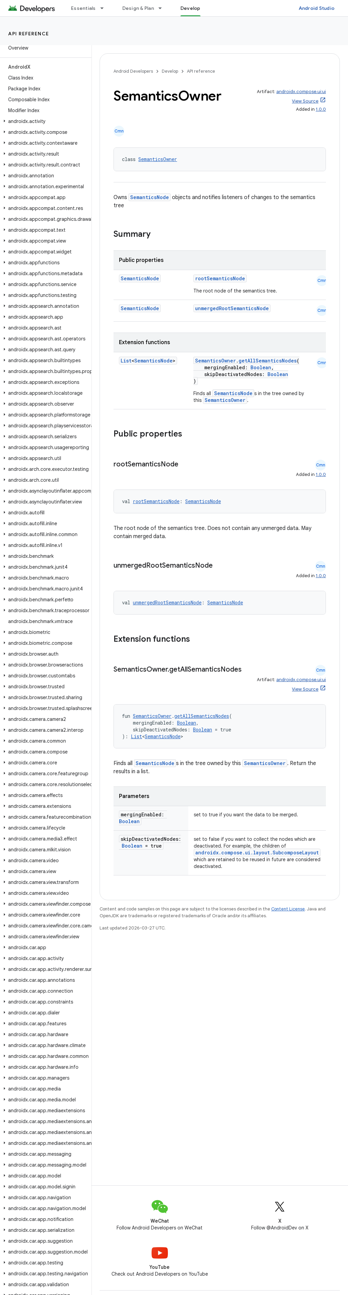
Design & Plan (138, 8)
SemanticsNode (149, 197)
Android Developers (133, 71)
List (126, 360)
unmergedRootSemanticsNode (232, 308)
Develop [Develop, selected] (190, 8)
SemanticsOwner (157, 159)
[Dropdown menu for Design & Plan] (163, 8)
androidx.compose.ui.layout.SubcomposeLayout (257, 852)
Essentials (83, 8)
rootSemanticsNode (220, 278)
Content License (288, 909)
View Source (305, 101)
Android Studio (317, 8)
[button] (44, 121)
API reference (28, 34)
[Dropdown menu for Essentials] (105, 8)
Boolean (260, 367)
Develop (170, 71)
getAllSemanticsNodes (268, 360)
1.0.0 (321, 109)
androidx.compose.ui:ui (301, 91)
